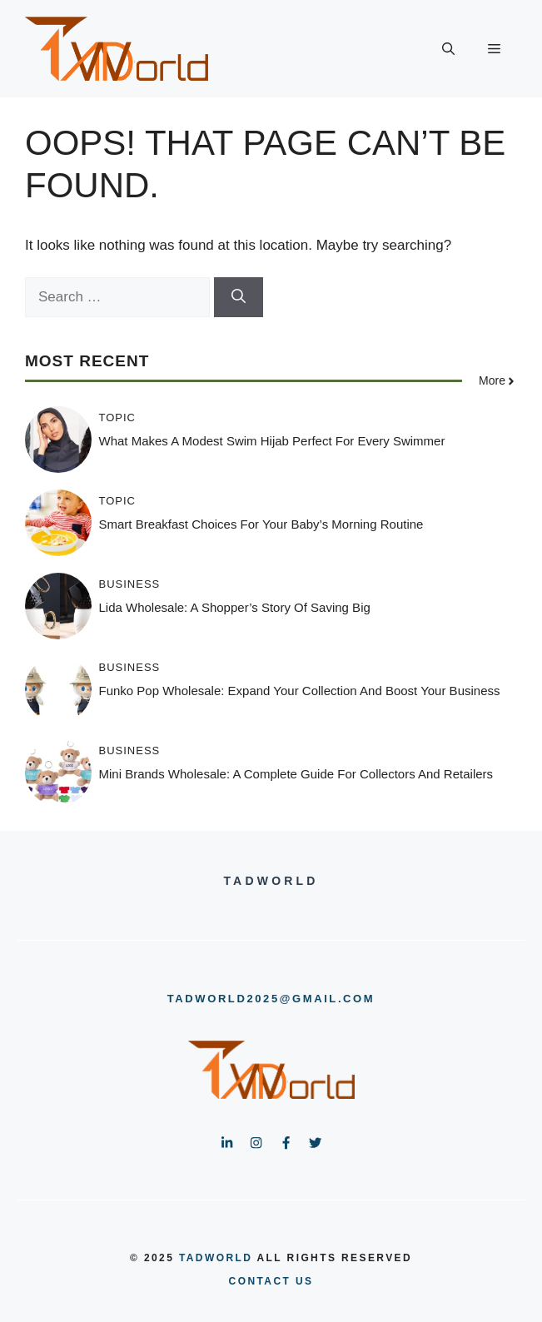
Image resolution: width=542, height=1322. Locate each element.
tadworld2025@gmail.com (271, 998)
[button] (448, 49)
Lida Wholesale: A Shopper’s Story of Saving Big (234, 607)
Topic (118, 417)
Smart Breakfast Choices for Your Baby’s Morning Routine (261, 524)
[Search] (238, 297)
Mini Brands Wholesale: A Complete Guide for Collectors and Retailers (296, 774)
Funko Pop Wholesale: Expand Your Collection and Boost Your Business (299, 690)
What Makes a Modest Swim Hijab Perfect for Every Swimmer (272, 441)
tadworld (215, 1258)
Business (130, 584)
